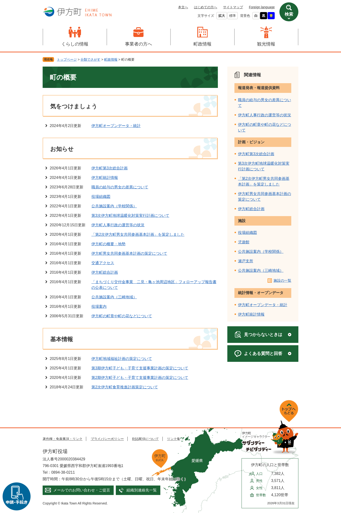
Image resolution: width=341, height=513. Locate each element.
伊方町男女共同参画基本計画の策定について (129, 253)
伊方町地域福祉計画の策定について (121, 359)
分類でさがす (90, 59)
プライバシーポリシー (107, 439)
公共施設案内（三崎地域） (114, 297)
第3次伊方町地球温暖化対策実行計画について (130, 215)
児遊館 (243, 242)
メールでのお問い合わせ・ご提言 (81, 490)
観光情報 (266, 43)
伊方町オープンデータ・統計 (116, 126)
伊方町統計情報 (104, 178)
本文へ (183, 7)
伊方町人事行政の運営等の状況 (117, 225)
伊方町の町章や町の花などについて (121, 316)
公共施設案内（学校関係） (114, 206)
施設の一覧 (282, 280)
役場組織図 (100, 197)
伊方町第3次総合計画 (109, 168)
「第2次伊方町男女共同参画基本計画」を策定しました (137, 234)
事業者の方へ (138, 43)
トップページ (67, 59)
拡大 (221, 16)
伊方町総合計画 (104, 272)
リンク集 (173, 439)
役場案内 (99, 306)
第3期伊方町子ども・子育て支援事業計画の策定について (139, 368)
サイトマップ (233, 7)
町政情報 (202, 43)
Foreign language (262, 7)
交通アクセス (102, 263)
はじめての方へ (205, 7)
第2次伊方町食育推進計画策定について (124, 387)
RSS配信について (145, 439)
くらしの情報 (74, 43)
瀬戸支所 (245, 261)
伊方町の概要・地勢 (108, 244)
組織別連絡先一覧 (141, 490)
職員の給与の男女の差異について (119, 187)
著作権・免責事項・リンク (62, 439)
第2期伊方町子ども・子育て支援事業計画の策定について (139, 378)
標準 (232, 16)
